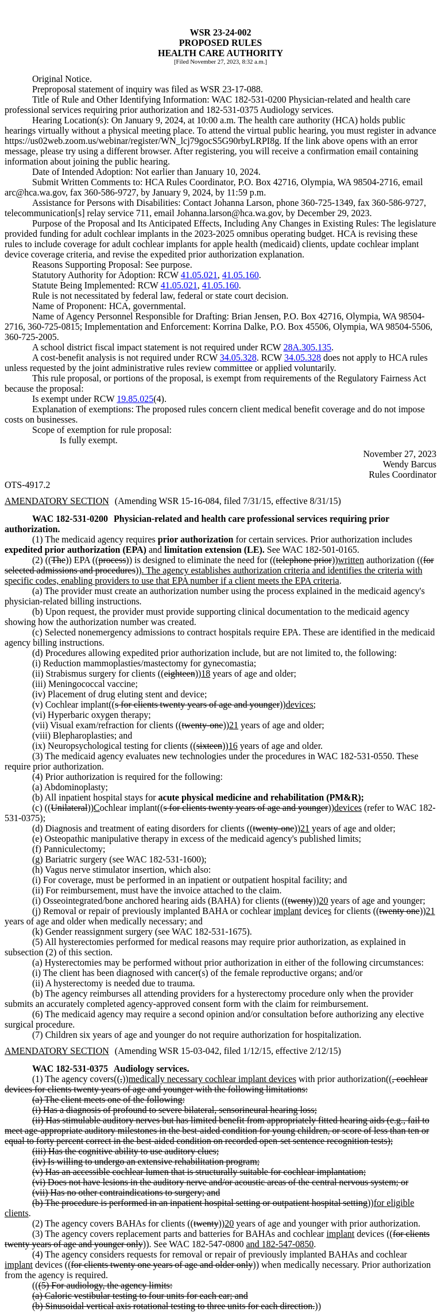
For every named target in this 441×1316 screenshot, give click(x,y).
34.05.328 (238, 357)
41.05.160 (240, 275)
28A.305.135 (307, 347)
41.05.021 (199, 275)
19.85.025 (135, 399)
